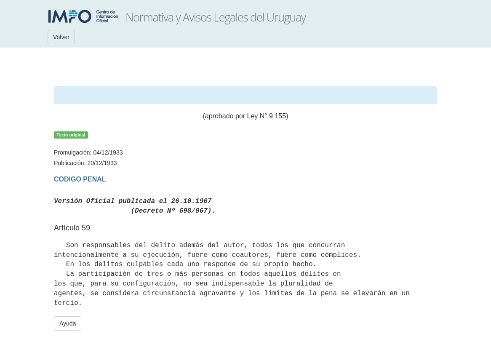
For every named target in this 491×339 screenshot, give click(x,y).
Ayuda (67, 323)
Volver (61, 37)
